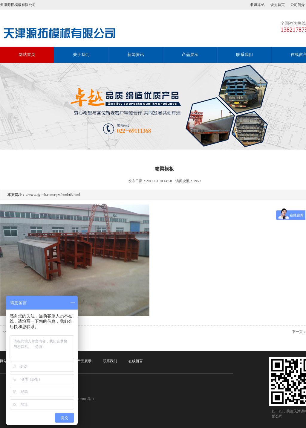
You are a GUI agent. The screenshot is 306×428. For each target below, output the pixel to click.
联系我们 (244, 54)
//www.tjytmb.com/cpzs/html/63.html (53, 195)
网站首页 (27, 54)
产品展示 (190, 54)
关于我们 (81, 54)
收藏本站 (257, 5)
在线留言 (135, 361)
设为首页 (277, 5)
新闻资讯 (135, 54)
